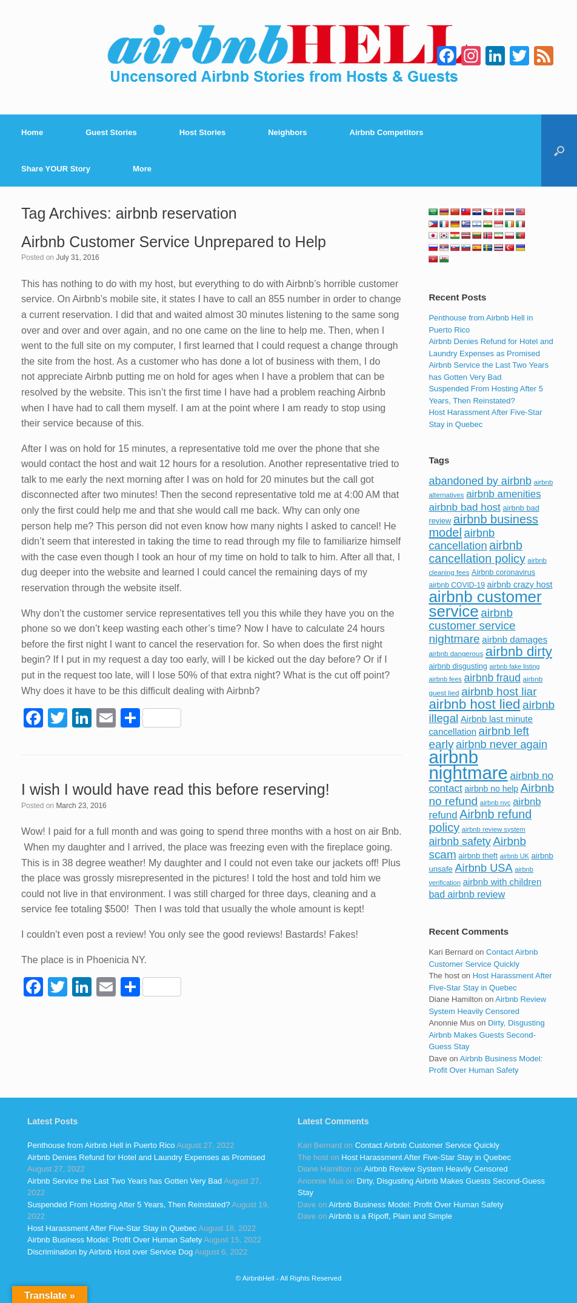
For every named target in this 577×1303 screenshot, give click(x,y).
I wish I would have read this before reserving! (175, 789)
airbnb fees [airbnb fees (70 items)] (445, 679)
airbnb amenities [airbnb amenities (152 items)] (503, 494)
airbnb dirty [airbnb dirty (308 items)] (518, 651)
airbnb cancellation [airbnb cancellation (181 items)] (462, 539)
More (142, 168)
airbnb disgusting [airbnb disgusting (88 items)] (458, 666)
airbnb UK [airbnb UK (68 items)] (514, 856)
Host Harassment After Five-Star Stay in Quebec (112, 1228)
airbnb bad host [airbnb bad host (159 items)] (464, 507)
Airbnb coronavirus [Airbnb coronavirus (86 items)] (503, 572)
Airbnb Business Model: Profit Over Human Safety (114, 1239)
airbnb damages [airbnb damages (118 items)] (514, 639)
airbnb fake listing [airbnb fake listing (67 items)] (515, 666)
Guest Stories (111, 132)
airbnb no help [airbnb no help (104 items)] (491, 789)
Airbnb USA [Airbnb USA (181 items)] (483, 867)
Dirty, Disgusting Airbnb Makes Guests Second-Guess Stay (486, 1034)
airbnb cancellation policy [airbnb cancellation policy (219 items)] (477, 552)
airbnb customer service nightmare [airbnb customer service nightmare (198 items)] (472, 625)
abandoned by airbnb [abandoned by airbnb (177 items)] (480, 481)
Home (32, 132)
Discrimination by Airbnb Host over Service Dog (110, 1251)
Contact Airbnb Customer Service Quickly (427, 1145)
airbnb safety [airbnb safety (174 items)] (459, 841)
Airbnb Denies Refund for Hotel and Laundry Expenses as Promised (146, 1157)
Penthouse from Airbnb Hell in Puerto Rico (101, 1145)
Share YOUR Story (55, 168)
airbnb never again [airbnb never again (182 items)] (501, 744)
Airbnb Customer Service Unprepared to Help (173, 241)
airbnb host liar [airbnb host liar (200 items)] (498, 691)
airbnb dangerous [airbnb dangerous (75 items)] (456, 653)
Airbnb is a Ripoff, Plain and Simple (390, 1216)
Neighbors (287, 132)
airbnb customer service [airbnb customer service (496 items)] (485, 604)
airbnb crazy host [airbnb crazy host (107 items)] (520, 584)
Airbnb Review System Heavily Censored (436, 1168)
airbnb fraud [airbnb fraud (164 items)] (492, 678)
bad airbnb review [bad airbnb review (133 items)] (467, 894)
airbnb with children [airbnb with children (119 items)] (502, 882)
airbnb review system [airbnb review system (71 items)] (493, 829)
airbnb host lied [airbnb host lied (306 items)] (474, 704)
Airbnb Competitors (387, 132)
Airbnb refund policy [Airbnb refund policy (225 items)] (480, 820)
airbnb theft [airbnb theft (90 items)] (478, 855)
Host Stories (202, 132)
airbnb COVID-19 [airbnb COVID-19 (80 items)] (457, 585)
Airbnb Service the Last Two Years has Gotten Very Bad (124, 1180)
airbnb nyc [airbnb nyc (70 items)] (495, 802)
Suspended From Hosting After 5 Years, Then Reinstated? (128, 1204)
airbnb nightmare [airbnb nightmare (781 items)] (468, 765)
